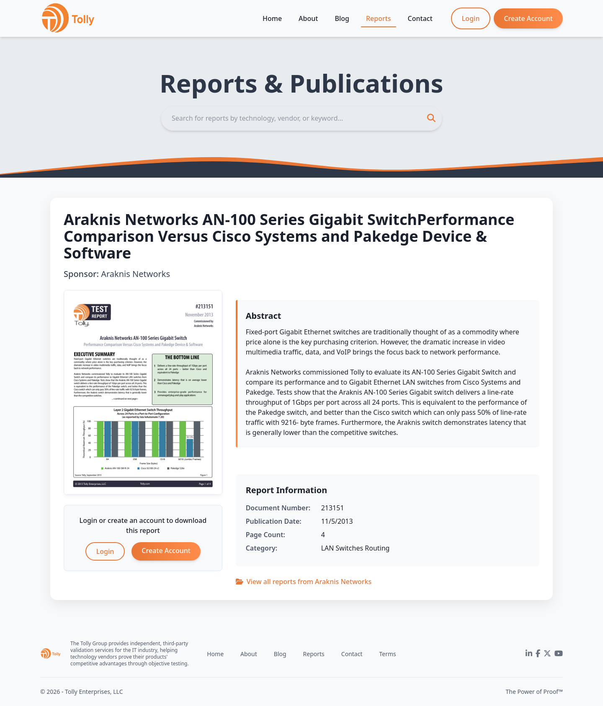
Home (272, 18)
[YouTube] (558, 653)
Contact (420, 18)
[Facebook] (538, 653)
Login (471, 18)
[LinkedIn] (529, 653)
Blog (342, 18)
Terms (387, 654)
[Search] (301, 118)
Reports (378, 18)
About (308, 18)
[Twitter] (547, 653)
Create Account (528, 18)
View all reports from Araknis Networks (304, 581)
